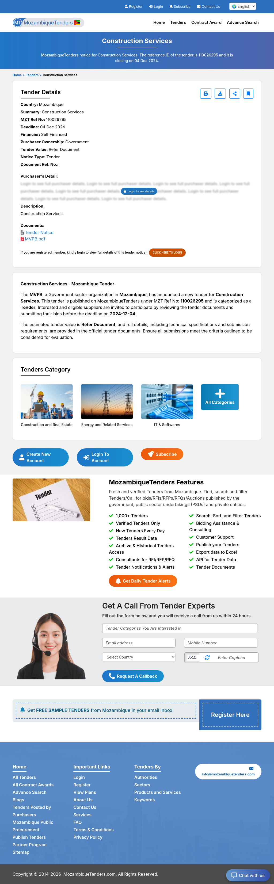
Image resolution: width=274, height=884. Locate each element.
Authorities (145, 777)
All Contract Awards (33, 785)
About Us (82, 800)
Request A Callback (133, 676)
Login (156, 6)
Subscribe (180, 6)
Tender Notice (39, 232)
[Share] (234, 94)
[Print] (205, 94)
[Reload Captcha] (207, 658)
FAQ (77, 822)
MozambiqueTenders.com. (90, 874)
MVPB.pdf (35, 239)
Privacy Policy (87, 837)
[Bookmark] (248, 94)
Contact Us (208, 6)
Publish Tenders (29, 837)
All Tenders (24, 777)
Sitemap (21, 852)
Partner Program (30, 845)
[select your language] (242, 6)
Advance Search (243, 22)
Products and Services (157, 792)
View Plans (84, 792)
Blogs (18, 800)
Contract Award (206, 22)
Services (82, 815)
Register (133, 6)
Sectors (142, 785)
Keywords (144, 800)
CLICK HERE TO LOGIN (167, 252)
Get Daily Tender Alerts (143, 581)
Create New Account (35, 457)
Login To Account (96, 457)
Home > (19, 75)
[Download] (220, 94)
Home (159, 22)
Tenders (178, 22)
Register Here (230, 714)
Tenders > (33, 75)
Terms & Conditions (93, 830)
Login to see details (139, 191)
